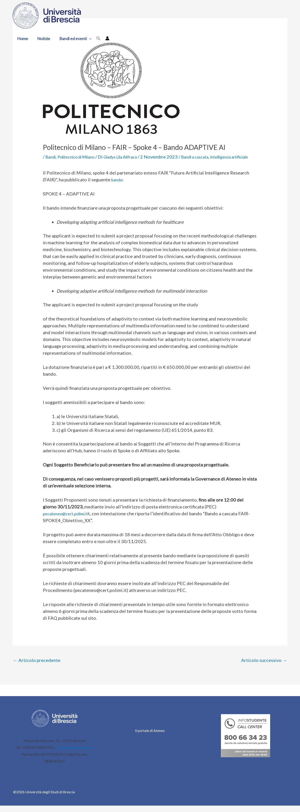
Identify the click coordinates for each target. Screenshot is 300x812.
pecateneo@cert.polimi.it (69, 520)
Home (22, 38)
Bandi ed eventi (73, 38)
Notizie (42, 38)
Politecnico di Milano (81, 156)
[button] (87, 38)
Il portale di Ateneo (150, 737)
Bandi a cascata (212, 156)
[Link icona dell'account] (105, 38)
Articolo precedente (36, 666)
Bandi (51, 156)
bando (117, 186)
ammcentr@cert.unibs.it (74, 754)
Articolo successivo (264, 666)
